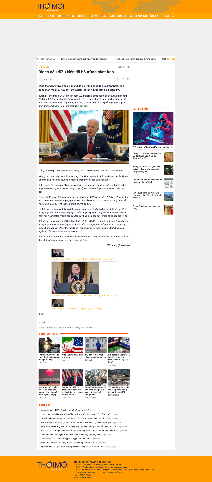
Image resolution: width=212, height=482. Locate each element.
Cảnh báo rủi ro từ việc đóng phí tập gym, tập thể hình (70, 438)
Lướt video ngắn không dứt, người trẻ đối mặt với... (89, 59)
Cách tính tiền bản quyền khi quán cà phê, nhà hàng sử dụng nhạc (76, 434)
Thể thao (165, 15)
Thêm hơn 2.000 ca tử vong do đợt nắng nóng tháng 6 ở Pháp (74, 442)
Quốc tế (104, 15)
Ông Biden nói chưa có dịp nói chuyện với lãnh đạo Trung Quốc (83, 259)
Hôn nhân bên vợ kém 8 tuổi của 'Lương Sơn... (140, 59)
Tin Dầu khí (81, 15)
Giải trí (112, 15)
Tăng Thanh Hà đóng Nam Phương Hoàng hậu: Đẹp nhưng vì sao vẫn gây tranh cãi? (84, 426)
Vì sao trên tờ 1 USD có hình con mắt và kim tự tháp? (68, 410)
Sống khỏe (122, 15)
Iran (43, 323)
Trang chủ (42, 15)
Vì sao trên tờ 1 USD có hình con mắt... (42, 59)
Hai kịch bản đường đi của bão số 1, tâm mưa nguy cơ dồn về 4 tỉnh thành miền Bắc (84, 430)
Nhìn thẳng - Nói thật (66, 15)
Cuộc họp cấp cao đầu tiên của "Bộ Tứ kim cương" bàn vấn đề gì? (84, 295)
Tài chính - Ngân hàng (138, 15)
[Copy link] (123, 79)
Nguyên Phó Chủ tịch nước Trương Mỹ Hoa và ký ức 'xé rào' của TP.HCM (78, 446)
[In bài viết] (128, 79)
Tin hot (51, 15)
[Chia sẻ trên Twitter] (118, 79)
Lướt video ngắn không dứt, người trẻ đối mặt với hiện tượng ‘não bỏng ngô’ (81, 414)
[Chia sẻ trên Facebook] (114, 79)
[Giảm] (41, 79)
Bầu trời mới (154, 15)
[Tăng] (50, 79)
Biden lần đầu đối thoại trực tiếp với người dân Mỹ (76, 308)
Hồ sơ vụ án (93, 15)
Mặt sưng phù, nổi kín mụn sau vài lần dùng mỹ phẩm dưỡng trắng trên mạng (81, 422)
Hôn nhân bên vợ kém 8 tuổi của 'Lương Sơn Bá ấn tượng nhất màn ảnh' (79, 418)
